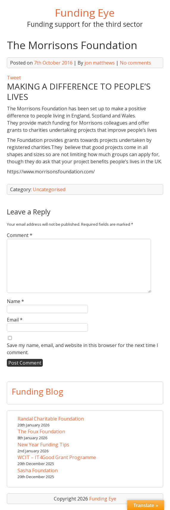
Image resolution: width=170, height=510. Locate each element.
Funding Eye (85, 12)
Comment (19, 235)
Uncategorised (49, 189)
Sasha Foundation (38, 470)
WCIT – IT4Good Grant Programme (57, 457)
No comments (135, 62)
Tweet (14, 77)
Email (15, 319)
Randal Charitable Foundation (51, 418)
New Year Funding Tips (43, 444)
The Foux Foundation (41, 431)
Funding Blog (37, 391)
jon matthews (99, 62)
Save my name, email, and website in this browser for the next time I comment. (82, 349)
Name (15, 301)
